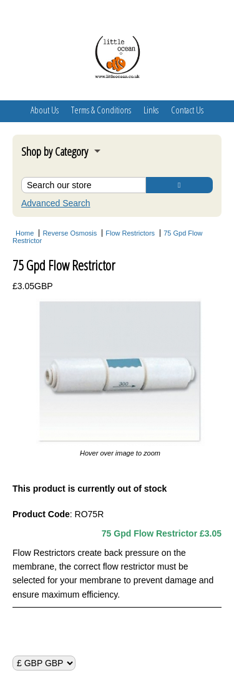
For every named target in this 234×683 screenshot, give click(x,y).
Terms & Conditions (101, 109)
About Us (45, 109)
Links (151, 109)
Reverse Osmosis (69, 233)
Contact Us (187, 109)
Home (25, 233)
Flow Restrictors (130, 233)
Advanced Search (55, 203)
